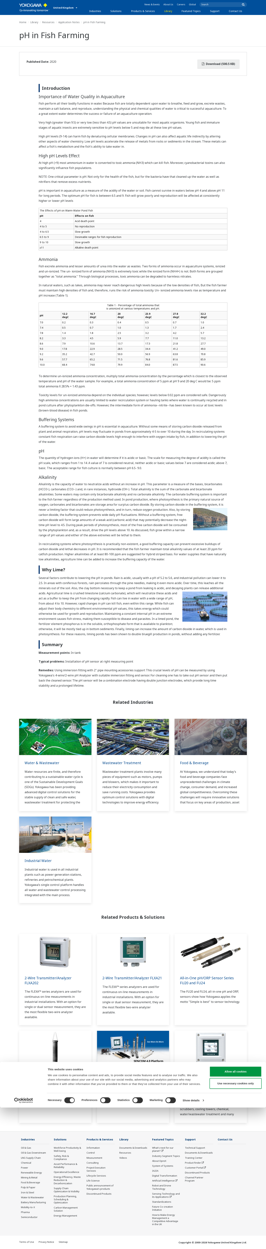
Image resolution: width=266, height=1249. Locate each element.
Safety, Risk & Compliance (61, 1157)
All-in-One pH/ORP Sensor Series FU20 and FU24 (208, 980)
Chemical (26, 1163)
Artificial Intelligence (163, 1180)
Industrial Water (39, 860)
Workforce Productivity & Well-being (67, 1149)
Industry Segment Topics (166, 1156)
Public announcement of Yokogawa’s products (100, 1187)
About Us (168, 4)
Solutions (116, 11)
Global (192, 4)
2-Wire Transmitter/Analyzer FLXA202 (49, 980)
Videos (123, 1157)
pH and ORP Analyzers (199, 1074)
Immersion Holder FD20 (45, 1074)
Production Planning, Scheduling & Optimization (65, 1199)
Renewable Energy (31, 1172)
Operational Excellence (66, 1172)
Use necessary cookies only (235, 1225)
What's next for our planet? (162, 1149)
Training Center (193, 1157)
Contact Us (235, 11)
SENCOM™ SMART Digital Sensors (131, 1074)
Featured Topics (191, 11)
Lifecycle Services (96, 1175)
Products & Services (143, 11)
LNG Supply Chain (31, 1157)
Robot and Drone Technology (161, 1187)
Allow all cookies (236, 1213)
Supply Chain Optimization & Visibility (66, 1190)
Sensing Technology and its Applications (166, 1195)
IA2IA (155, 1171)
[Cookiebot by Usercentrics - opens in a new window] (24, 1242)
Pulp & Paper (28, 1187)
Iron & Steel (27, 1192)
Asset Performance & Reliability (65, 1166)
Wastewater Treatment (122, 762)
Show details (191, 1241)
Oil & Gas (26, 1148)
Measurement (94, 1157)
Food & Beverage (195, 762)
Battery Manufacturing (33, 1202)
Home (22, 22)
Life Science (93, 1180)
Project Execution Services (96, 1169)
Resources (48, 22)
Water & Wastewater (42, 762)
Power (24, 1167)
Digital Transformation (164, 1175)
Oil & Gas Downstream (33, 1152)
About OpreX (159, 1161)
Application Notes (69, 22)
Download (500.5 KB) (218, 64)
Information (93, 1148)
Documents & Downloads (133, 1148)
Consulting (93, 1163)
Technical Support (195, 1148)
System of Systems (162, 1166)
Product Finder (193, 1163)
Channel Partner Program (194, 1179)
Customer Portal (194, 1167)
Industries (95, 11)
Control (91, 1152)
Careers (181, 4)
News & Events (152, 4)
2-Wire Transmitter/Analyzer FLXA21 (127, 980)
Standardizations (161, 1202)
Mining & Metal (29, 1177)
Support (215, 11)
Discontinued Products (99, 1194)
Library (168, 11)
